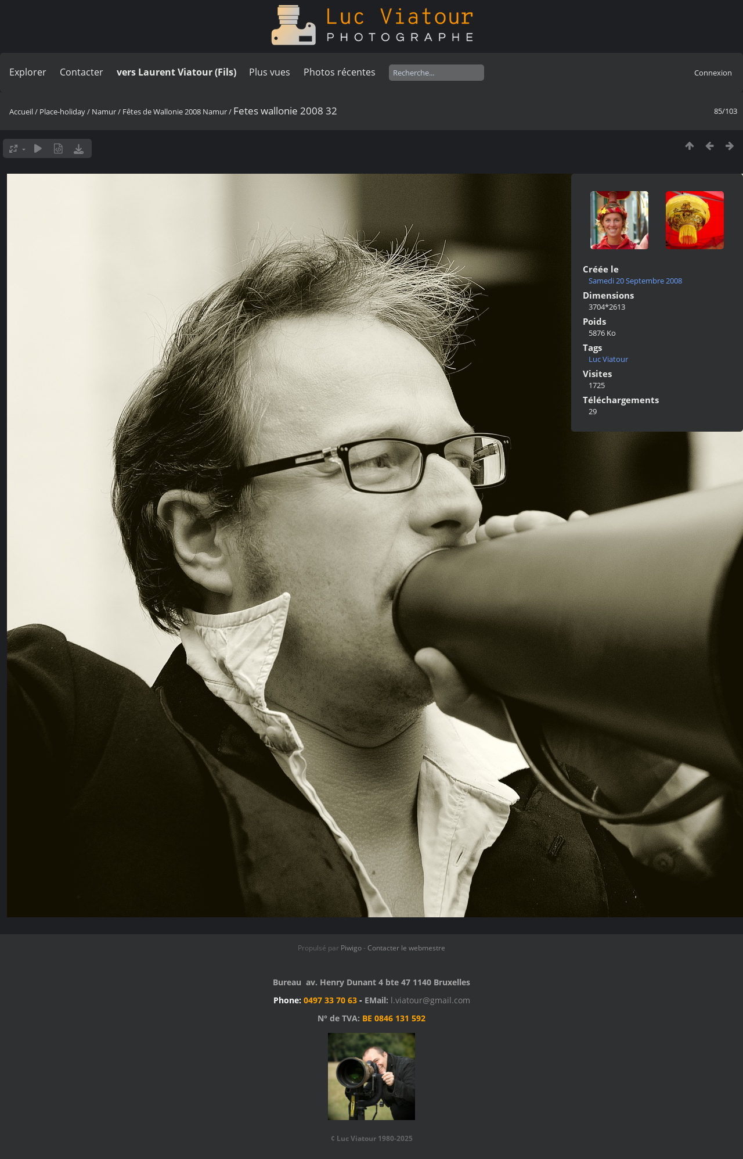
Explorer (27, 72)
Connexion (713, 72)
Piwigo (351, 948)
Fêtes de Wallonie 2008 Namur (174, 111)
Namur (104, 111)
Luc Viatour (608, 359)
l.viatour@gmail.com (430, 1000)
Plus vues (269, 72)
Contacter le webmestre (406, 948)
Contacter (81, 72)
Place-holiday (62, 111)
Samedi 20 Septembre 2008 (635, 280)
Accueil (21, 111)
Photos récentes (340, 72)
